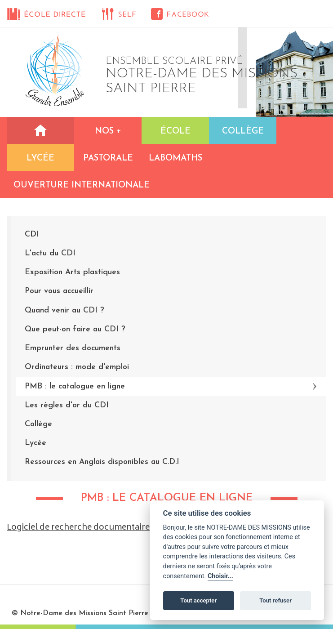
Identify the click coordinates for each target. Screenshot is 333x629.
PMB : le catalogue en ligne (75, 386)
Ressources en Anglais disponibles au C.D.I (102, 462)
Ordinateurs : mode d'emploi (77, 367)
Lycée (35, 443)
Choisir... (220, 576)
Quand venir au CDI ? (64, 310)
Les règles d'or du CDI (67, 405)
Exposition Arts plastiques (72, 272)
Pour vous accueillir (59, 291)
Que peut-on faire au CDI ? (75, 329)
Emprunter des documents (72, 348)
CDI (32, 234)
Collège (38, 424)
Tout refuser (275, 600)
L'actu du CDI (50, 253)
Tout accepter (198, 600)
